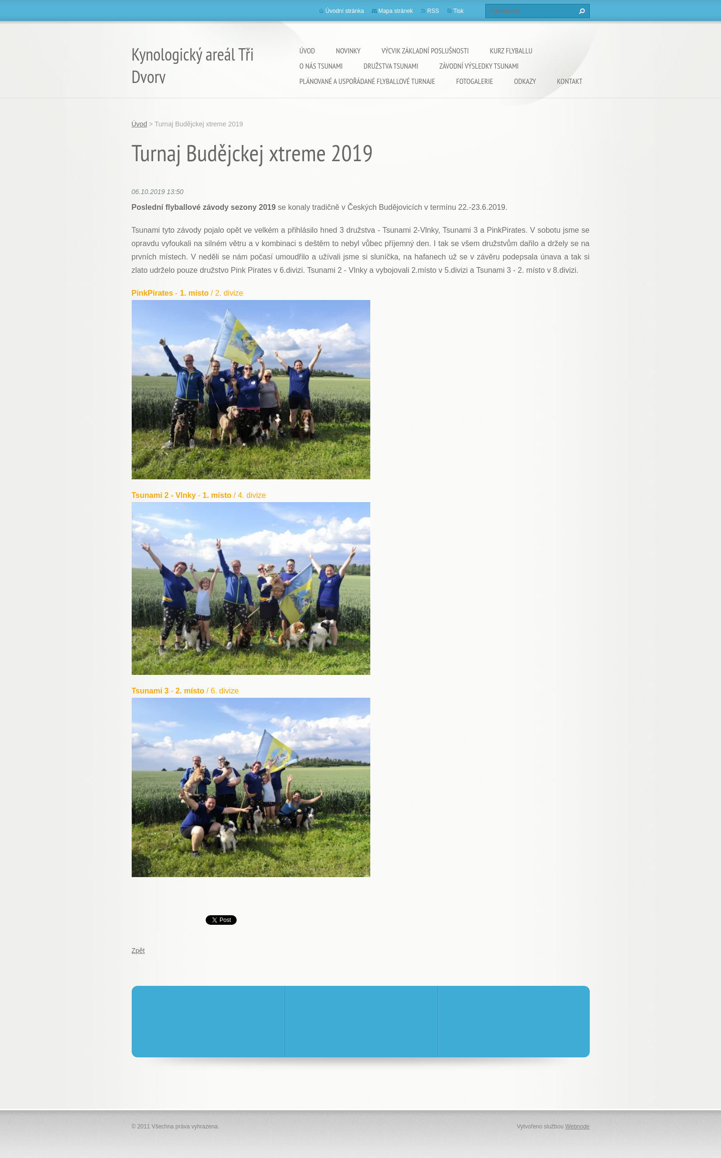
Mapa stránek (395, 11)
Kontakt (569, 81)
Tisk (458, 11)
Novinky (348, 50)
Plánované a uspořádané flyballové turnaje (367, 81)
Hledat (581, 11)
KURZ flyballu (511, 50)
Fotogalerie (474, 81)
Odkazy (525, 81)
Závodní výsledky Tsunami (479, 66)
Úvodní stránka (344, 11)
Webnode (577, 1126)
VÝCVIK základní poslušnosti (425, 50)
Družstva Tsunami (391, 66)
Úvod (307, 50)
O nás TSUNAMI (321, 66)
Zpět (138, 950)
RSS (433, 11)
